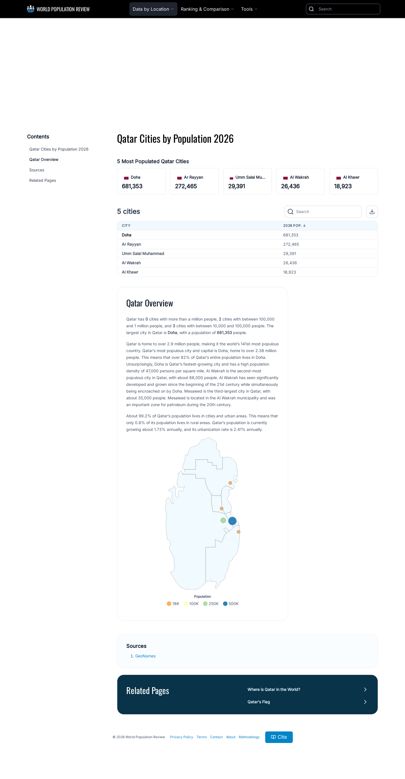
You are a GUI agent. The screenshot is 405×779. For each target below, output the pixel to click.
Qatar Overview (43, 159)
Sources (36, 169)
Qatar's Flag (259, 701)
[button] (372, 212)
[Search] (348, 9)
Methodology (249, 737)
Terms (202, 737)
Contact (216, 737)
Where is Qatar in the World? (274, 689)
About (230, 737)
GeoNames (146, 655)
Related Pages (42, 180)
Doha (135, 177)
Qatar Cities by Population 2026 (59, 149)
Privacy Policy (181, 737)
